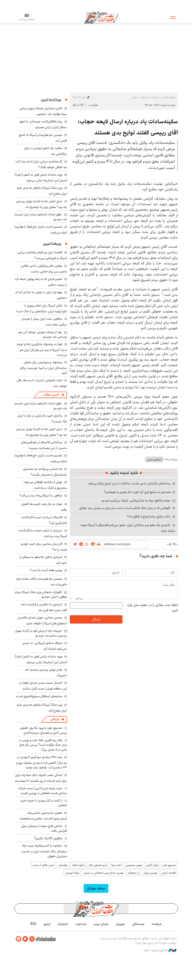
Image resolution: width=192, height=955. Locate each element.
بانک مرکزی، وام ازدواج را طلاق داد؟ (149, 516)
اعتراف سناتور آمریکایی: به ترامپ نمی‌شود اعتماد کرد (44, 645)
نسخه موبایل (96, 888)
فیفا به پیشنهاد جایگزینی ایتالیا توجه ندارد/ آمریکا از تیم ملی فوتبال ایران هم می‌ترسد (42, 349)
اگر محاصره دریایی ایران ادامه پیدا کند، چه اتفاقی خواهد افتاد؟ (41, 164)
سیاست (154, 97)
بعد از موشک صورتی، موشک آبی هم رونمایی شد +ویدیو (42, 334)
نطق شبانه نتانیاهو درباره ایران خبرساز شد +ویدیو (41, 217)
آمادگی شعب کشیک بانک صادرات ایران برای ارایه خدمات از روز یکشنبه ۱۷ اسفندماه (41, 778)
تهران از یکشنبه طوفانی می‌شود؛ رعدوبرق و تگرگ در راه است (45, 484)
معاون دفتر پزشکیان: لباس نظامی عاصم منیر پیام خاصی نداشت (44, 268)
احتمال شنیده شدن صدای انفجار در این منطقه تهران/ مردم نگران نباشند (43, 685)
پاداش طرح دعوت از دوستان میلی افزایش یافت (44, 828)
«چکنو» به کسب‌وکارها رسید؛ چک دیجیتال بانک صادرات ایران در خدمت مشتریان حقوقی (44, 851)
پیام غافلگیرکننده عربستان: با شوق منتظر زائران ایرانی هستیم (43, 124)
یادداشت (81, 924)
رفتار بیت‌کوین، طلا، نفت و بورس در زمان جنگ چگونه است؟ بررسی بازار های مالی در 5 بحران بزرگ (43, 745)
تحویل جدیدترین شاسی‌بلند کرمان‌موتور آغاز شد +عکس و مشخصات (43, 815)
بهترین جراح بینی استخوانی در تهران (104, 873)
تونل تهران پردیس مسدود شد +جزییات (46, 672)
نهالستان (63, 865)
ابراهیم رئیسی (154, 459)
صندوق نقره (169, 865)
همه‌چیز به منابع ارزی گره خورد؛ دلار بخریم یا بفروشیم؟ (137, 491)
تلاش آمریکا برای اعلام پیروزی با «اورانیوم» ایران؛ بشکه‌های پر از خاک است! (41, 308)
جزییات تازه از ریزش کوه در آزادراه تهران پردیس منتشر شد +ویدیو (41, 633)
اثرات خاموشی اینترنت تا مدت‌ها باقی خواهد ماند (42, 383)
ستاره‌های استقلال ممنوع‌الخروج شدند (39, 696)
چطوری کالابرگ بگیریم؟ (48, 838)
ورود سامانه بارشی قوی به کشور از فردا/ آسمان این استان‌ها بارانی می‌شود (41, 177)
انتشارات (63, 924)
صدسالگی (138, 924)
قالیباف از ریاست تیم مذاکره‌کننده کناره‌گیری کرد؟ (44, 520)
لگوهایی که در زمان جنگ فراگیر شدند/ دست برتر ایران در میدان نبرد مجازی (125, 507)
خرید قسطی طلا (98, 865)
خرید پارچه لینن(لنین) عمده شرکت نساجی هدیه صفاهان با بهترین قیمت (42, 790)
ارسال (96, 619)
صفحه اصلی (168, 97)
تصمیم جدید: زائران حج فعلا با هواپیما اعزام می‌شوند (41, 229)
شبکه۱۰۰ (157, 924)
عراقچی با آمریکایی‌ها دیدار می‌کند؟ (40, 495)
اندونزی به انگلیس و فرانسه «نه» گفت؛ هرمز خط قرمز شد (44, 607)
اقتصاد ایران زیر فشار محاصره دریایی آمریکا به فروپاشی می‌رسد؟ (42, 255)
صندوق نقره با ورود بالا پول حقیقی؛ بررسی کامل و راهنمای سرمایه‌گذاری (43, 730)
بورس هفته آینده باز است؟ (46, 570)
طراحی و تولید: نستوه (160, 950)
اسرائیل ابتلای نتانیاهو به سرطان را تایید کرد (43, 559)
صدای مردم (101, 924)
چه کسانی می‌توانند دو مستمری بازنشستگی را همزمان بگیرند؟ (45, 471)
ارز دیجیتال (134, 873)
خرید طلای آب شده (43, 865)
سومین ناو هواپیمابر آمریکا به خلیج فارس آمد (43, 137)
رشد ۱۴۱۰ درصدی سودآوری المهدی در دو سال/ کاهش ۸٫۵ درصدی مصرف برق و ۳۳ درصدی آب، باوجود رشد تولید (41, 762)
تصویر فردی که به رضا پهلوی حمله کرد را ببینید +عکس (41, 281)
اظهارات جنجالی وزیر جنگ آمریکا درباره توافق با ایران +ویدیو (41, 594)
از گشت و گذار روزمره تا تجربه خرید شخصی (43, 803)
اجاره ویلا (116, 865)
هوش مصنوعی (133, 865)
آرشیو (47, 924)
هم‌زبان (120, 924)
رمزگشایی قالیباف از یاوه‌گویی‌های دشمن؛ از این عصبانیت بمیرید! (44, 445)
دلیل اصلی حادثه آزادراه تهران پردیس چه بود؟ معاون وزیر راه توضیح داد (41, 204)
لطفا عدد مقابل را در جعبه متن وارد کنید (152, 607)
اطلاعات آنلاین (102, 17)
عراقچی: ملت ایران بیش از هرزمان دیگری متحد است (44, 321)
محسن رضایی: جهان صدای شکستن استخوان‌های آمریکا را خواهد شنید (42, 620)
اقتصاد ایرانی (169, 873)
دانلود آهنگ (78, 865)
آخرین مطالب (51, 395)
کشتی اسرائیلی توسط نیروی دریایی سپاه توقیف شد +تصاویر (43, 111)
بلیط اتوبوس (72, 873)
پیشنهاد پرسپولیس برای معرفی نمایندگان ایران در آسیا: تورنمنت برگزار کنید (43, 367)
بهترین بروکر (150, 873)
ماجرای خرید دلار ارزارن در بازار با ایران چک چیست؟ (42, 418)
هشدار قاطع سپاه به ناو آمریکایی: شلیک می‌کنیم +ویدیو (136, 500)
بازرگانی (54, 719)
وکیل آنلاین (152, 865)
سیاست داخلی (139, 97)
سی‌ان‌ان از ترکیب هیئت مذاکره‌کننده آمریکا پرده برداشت (42, 533)
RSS (33, 924)
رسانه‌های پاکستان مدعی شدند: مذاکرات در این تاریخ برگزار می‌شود (129, 483)
